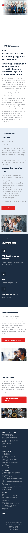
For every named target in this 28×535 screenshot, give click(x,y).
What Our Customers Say (8, 448)
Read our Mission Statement (13, 340)
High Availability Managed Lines (10, 462)
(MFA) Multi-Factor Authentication (10, 483)
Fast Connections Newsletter (9, 497)
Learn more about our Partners (11, 399)
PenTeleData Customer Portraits (10, 503)
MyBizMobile (5, 453)
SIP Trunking (5, 465)
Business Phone (6, 451)
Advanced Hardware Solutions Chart (11, 472)
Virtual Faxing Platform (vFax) (9, 467)
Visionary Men (5, 508)
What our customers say (8, 510)
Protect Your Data (6, 484)
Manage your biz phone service (10, 464)
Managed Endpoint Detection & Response (12, 481)
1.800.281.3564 (15, 527)
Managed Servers (6, 443)
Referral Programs (7, 506)
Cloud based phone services (9, 456)
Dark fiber (4, 438)
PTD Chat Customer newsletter (10, 505)
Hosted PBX (5, 461)
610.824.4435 (15, 529)
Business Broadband (7, 434)
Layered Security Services (8, 480)
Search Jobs (8, 208)
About (3, 494)
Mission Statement (7, 499)
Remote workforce (7, 487)
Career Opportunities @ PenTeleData (11, 496)
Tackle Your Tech (6, 489)
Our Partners (5, 502)
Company (4, 493)
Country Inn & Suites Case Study (10, 473)
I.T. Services (5, 470)
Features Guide (6, 458)
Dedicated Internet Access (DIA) (10, 440)
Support (4, 513)
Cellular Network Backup (8, 435)
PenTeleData (9, 5)
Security (4, 446)
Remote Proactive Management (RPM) (12, 486)
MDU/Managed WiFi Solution (9, 442)
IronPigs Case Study (7, 477)
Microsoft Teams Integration (9, 459)
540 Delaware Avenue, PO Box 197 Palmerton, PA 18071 (14, 525)
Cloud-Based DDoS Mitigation (9, 437)
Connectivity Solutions (9, 432)
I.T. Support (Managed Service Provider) (12, 478)
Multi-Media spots (6, 500)
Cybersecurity (5, 475)
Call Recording (6, 454)
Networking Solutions (7, 445)
